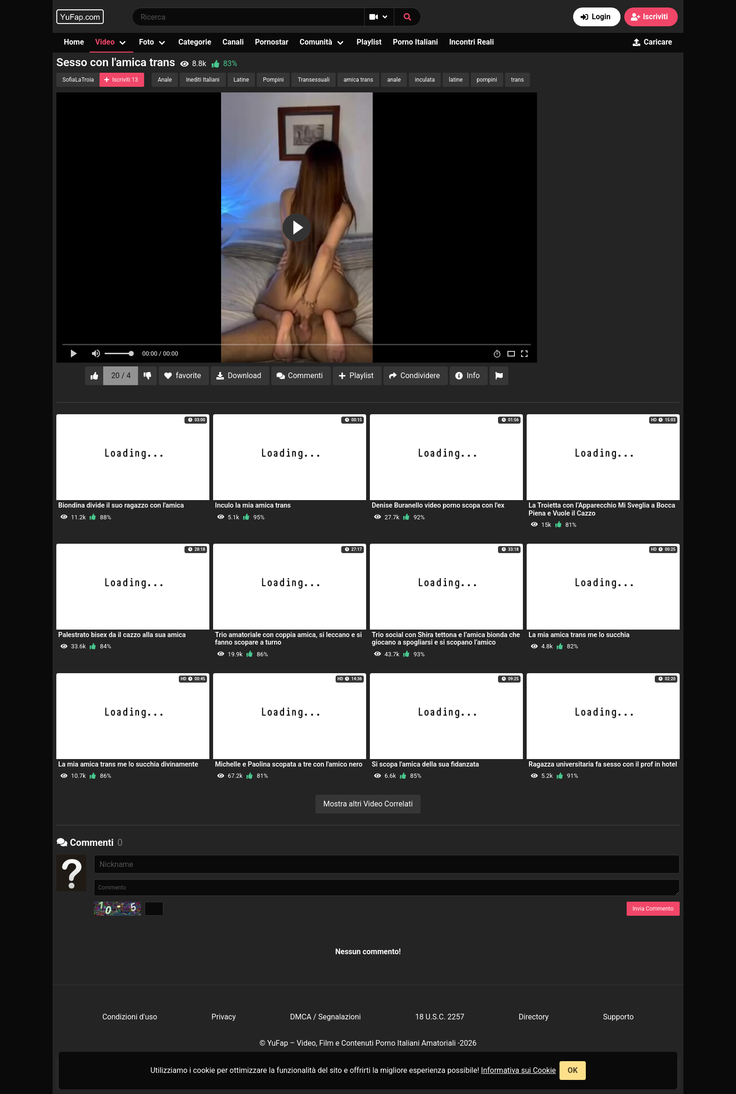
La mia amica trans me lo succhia (579, 635)
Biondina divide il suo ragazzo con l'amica (121, 505)
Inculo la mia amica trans (253, 505)
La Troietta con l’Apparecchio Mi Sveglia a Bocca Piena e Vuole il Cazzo (602, 509)
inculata (425, 79)
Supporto (618, 1016)
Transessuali (314, 79)
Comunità (315, 42)
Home (74, 42)
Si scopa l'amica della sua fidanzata (425, 764)
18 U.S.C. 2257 (439, 1016)
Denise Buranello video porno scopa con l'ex (438, 505)
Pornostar (271, 42)
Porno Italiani (415, 42)
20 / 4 (121, 375)
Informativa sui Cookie (518, 1070)
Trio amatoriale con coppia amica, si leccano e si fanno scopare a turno (288, 638)
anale (394, 79)
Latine (241, 79)
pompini (487, 79)
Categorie (194, 42)
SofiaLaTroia (78, 79)
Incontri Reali (471, 42)
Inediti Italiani (202, 79)
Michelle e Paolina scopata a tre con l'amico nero (288, 764)
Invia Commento (653, 908)
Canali (233, 42)
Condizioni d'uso (129, 1016)
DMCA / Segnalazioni (325, 1016)
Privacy (224, 1016)
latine (455, 79)
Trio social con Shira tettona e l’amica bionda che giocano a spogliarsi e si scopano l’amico (446, 638)
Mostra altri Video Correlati (368, 803)
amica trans (358, 79)
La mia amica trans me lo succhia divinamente (128, 764)
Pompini (273, 79)
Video (105, 42)
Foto (146, 42)
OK (572, 1070)
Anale (165, 79)
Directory (534, 1016)
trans (517, 79)
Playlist (369, 42)
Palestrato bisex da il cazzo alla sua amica (122, 635)
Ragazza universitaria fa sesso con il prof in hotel (603, 764)
